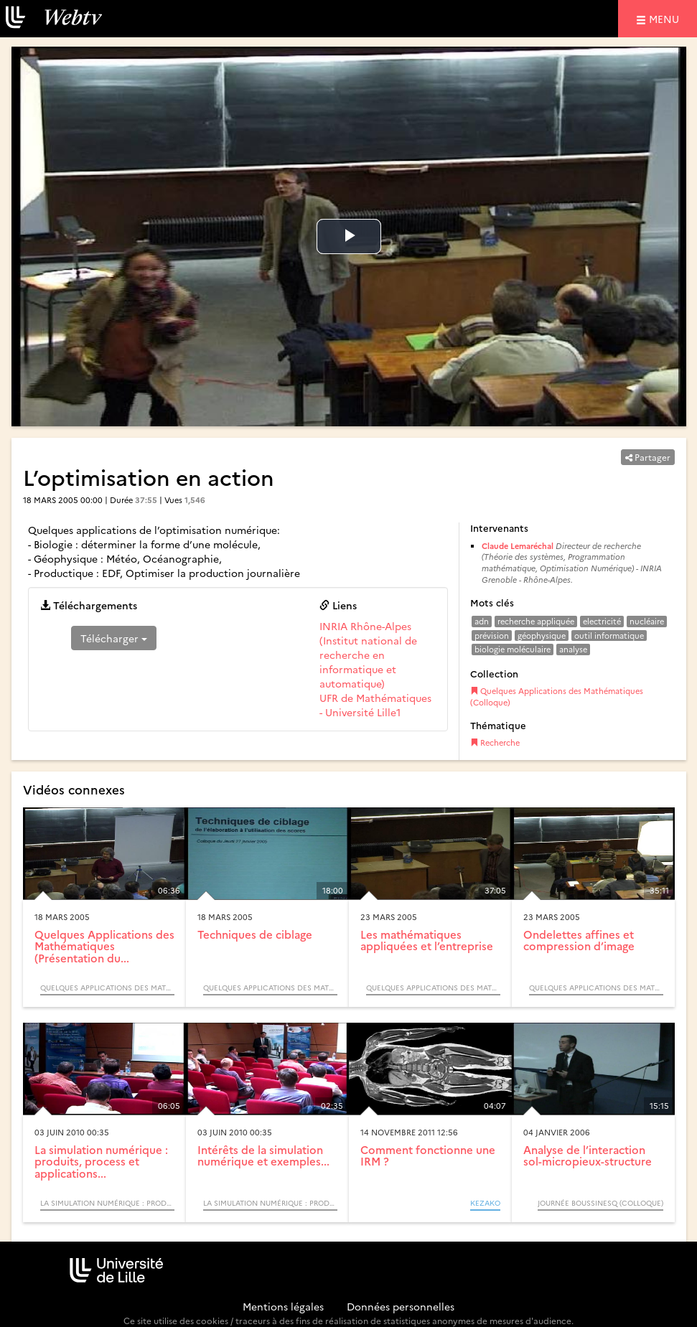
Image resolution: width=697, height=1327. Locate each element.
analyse (573, 649)
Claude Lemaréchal (519, 545)
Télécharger (113, 638)
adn (481, 621)
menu (666, 18)
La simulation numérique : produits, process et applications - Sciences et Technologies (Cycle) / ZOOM (107, 1203)
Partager (647, 457)
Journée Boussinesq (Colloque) (600, 1203)
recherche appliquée (535, 621)
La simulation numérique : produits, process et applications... (101, 1161)
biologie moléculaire (512, 649)
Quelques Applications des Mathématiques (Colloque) (556, 696)
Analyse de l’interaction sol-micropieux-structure (587, 1155)
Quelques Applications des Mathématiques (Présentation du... (104, 946)
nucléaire (647, 621)
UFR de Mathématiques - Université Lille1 (375, 704)
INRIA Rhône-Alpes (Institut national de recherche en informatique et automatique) (368, 654)
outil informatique (609, 635)
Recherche (495, 742)
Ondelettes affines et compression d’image (579, 940)
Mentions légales (283, 1306)
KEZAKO (485, 1203)
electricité (602, 621)
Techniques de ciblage (254, 934)
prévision (491, 635)
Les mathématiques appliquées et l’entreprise (426, 940)
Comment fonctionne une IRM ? (427, 1155)
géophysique (542, 635)
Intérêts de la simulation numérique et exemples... (263, 1155)
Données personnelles (400, 1306)
